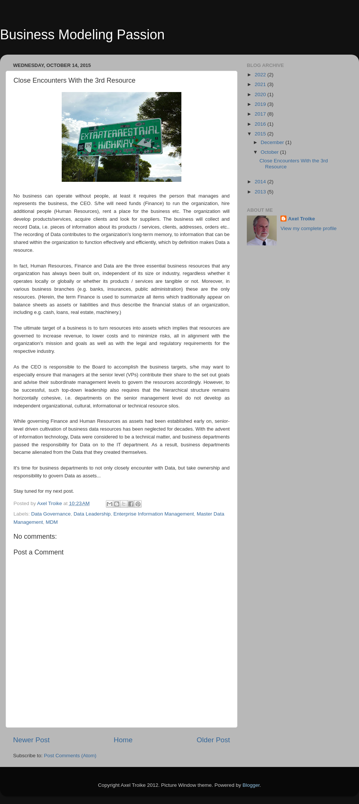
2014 (261, 181)
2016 (261, 124)
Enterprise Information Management (153, 514)
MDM (52, 522)
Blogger (251, 785)
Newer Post (31, 740)
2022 (261, 74)
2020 (261, 94)
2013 (261, 192)
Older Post (213, 740)
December (273, 142)
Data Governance (51, 514)
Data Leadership (92, 514)
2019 (261, 104)
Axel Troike (301, 218)
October (270, 152)
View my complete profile (308, 228)
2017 (261, 114)
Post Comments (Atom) (70, 755)
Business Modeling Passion (82, 34)
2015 (261, 134)
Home (123, 740)
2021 (261, 84)
